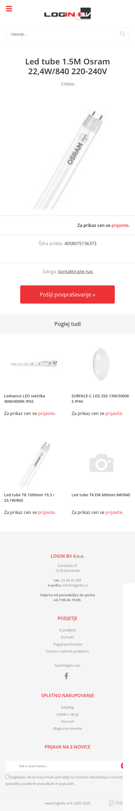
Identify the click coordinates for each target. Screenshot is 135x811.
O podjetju (67, 630)
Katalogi (67, 707)
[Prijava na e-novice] (124, 766)
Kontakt (67, 637)
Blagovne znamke (67, 728)
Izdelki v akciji (67, 714)
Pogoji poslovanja (67, 644)
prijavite (119, 225)
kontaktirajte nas (75, 272)
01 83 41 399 (71, 580)
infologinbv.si (75, 585)
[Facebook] (67, 677)
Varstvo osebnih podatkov (67, 651)
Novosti (67, 721)
